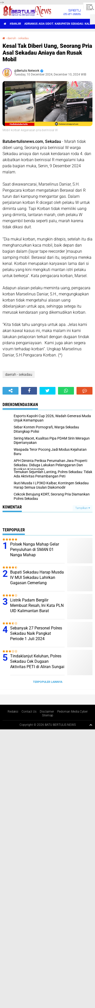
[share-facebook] (29, 391)
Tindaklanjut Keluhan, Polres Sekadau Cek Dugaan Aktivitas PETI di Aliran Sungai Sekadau (37, 664)
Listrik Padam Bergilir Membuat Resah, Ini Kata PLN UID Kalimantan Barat (37, 605)
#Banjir (15, 23)
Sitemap (47, 715)
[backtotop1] (90, 725)
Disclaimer (47, 711)
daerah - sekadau (18, 38)
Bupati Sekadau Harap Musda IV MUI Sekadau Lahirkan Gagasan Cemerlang (37, 577)
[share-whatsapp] (66, 391)
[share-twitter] (47, 391)
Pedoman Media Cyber (72, 711)
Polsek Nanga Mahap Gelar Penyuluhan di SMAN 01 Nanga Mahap (34, 549)
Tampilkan (82, 508)
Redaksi (13, 711)
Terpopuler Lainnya (47, 682)
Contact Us (29, 711)
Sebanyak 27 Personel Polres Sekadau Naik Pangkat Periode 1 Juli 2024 (36, 633)
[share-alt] (10, 391)
